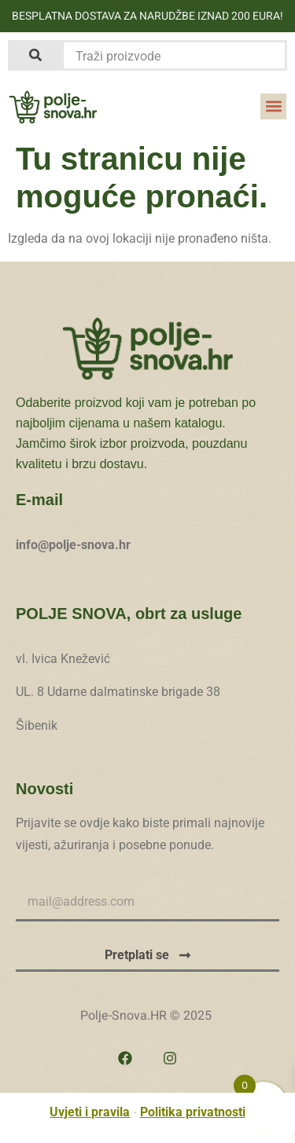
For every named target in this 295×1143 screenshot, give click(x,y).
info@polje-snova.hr (73, 544)
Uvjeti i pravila (90, 1112)
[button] (273, 106)
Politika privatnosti (192, 1112)
